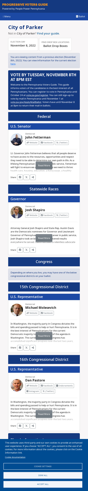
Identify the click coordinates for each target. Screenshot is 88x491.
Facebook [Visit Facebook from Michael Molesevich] (47, 313)
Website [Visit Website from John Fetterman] (32, 142)
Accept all (43, 484)
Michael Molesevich (40, 307)
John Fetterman (38, 137)
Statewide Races (44, 189)
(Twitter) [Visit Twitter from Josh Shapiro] (61, 215)
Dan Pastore (35, 380)
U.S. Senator (20, 126)
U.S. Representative (26, 296)
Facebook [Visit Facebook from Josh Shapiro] (47, 215)
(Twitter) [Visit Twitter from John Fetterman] (61, 142)
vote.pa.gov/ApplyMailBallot (26, 102)
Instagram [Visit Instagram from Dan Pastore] (33, 391)
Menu (7, 16)
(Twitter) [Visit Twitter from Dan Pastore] (48, 391)
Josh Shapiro (35, 210)
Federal (44, 116)
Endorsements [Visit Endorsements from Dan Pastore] (64, 385)
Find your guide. (48, 33)
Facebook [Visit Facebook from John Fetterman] (47, 142)
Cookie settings (42, 466)
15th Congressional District (44, 287)
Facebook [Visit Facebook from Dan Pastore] (47, 385)
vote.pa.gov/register (37, 95)
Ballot (80, 16)
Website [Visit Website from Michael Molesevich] (32, 313)
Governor (18, 199)
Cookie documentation (15, 457)
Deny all (42, 475)
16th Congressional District (44, 359)
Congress (44, 262)
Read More (44, 165)
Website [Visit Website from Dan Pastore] (32, 385)
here (13, 64)
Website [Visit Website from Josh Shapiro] (32, 215)
